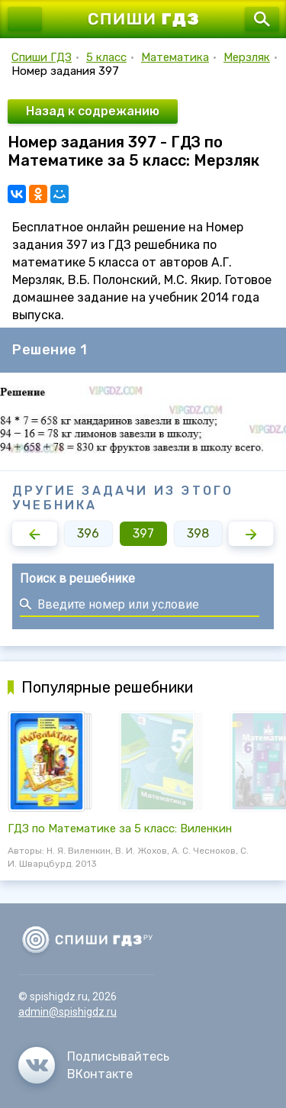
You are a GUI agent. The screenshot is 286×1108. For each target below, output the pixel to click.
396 (88, 533)
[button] (34, 534)
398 (198, 533)
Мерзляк (246, 57)
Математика (175, 57)
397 (143, 533)
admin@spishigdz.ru (67, 1012)
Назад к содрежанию (92, 111)
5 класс (106, 57)
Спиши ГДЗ (41, 57)
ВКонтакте (100, 1074)
